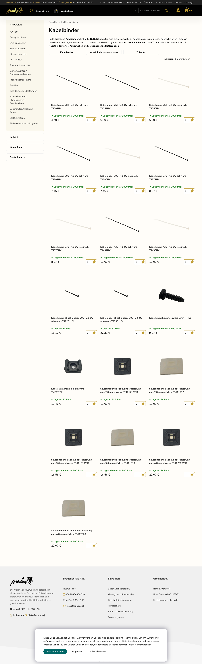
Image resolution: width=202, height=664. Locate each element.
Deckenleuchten (18, 42)
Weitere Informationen (140, 644)
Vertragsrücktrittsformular (121, 594)
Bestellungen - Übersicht (165, 600)
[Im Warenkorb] (188, 11)
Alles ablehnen (98, 651)
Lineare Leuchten (18, 54)
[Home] (14, 11)
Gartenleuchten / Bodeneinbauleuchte (20, 72)
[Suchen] (135, 10)
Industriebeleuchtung (20, 79)
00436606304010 (75, 594)
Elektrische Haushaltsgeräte (24, 123)
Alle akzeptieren (55, 651)
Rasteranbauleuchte (20, 65)
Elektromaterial (17, 117)
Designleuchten (18, 37)
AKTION (14, 31)
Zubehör (141, 52)
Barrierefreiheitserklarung (120, 611)
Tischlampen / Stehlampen (23, 90)
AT (18, 609)
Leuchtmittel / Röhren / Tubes (21, 110)
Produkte (41, 11)
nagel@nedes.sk (75, 605)
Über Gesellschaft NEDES (166, 594)
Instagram (18, 615)
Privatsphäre (114, 605)
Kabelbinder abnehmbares (104, 52)
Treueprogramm (116, 617)
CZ (23, 609)
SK (33, 609)
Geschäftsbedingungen (119, 600)
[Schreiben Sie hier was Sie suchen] (154, 10)
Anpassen (77, 651)
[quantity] (89, 120)
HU (28, 609)
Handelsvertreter (161, 588)
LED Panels (16, 59)
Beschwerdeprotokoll (119, 588)
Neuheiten (66, 11)
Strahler (14, 85)
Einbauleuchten (17, 48)
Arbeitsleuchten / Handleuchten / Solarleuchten (18, 100)
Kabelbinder (66, 52)
